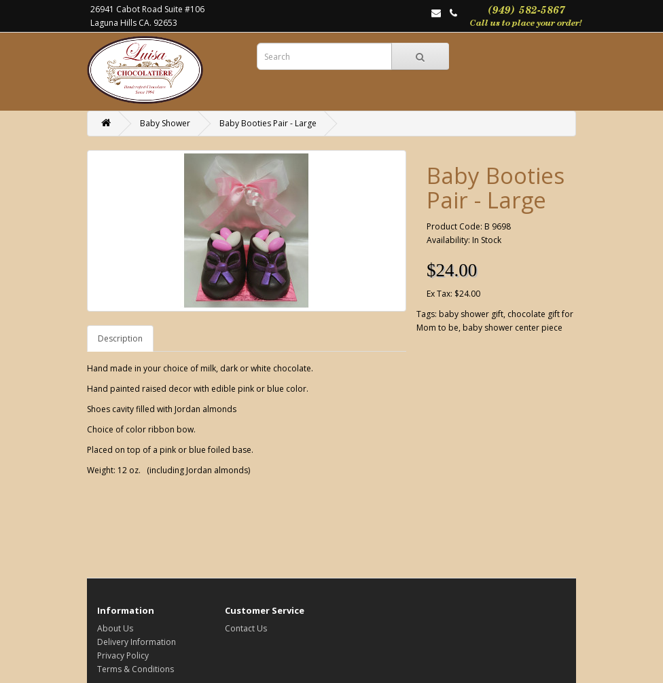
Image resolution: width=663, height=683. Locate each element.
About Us (115, 628)
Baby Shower (165, 123)
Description (120, 338)
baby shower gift (471, 314)
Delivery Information (136, 642)
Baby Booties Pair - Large (268, 123)
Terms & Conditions (135, 669)
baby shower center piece (512, 327)
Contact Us (246, 628)
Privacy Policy (123, 655)
